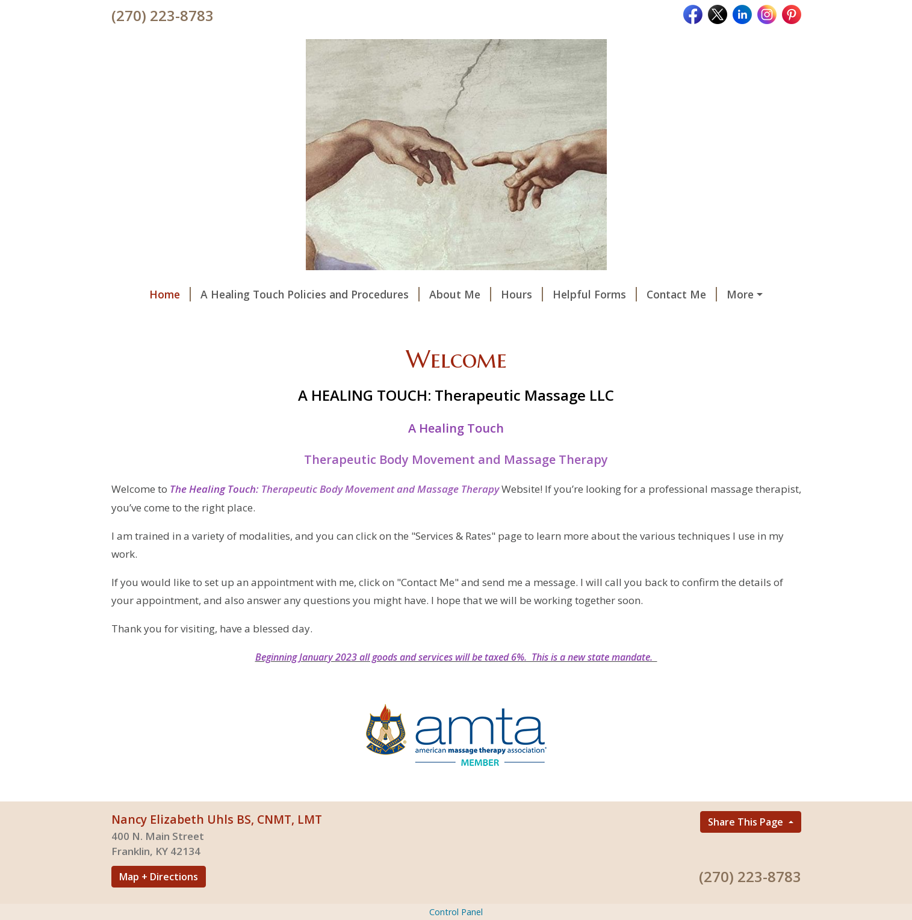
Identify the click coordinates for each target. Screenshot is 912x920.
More (740, 294)
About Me (460, 294)
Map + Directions (158, 876)
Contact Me (682, 294)
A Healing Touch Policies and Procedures (310, 294)
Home (170, 294)
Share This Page (747, 822)
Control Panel (456, 912)
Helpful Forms (595, 294)
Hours (522, 294)
